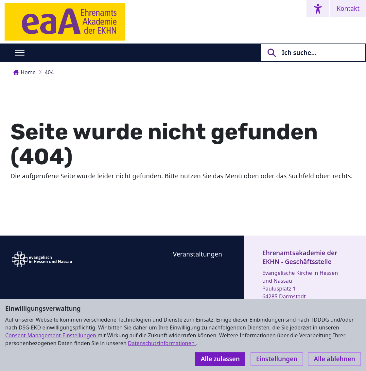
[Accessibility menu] (317, 8)
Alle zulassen (220, 359)
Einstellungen (276, 359)
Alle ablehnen (334, 359)
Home (24, 72)
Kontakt (348, 8)
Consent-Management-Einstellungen (51, 335)
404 (49, 72)
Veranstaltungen (197, 254)
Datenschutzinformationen (162, 343)
